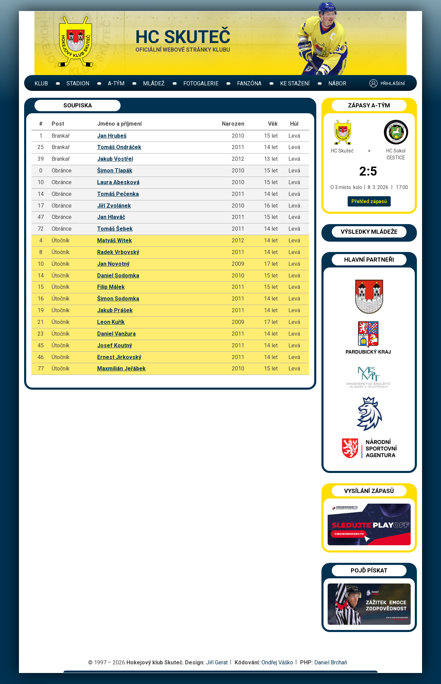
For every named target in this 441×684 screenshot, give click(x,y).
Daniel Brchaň (330, 662)
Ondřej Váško (277, 662)
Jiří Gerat (217, 662)
